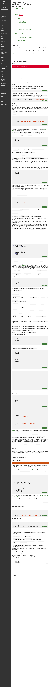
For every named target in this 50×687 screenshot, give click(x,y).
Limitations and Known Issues (22, 41)
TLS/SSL (2, 88)
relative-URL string (17, 149)
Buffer (2, 13)
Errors (2, 38)
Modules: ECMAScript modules (4, 55)
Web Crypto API (3, 102)
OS (1, 63)
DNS (2, 34)
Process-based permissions (19, 33)
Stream (2, 81)
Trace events (3, 89)
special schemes (24, 265)
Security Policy (33, 57)
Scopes (19, 25)
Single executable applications (3, 80)
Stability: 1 (14, 462)
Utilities (2, 96)
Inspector (2, 49)
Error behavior (21, 19)
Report (2, 77)
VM (1, 99)
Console (2, 25)
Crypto (2, 28)
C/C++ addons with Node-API (5, 17)
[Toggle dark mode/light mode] (48, 4)
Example (20, 26)
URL (1, 94)
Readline (2, 74)
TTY (1, 91)
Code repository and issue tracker (5, 110)
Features (19, 18)
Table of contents (15, 8)
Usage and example (4, 5)
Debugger (2, 30)
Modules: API (4, 58)
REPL (2, 76)
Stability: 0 (14, 66)
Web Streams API (4, 104)
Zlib (1, 107)
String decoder (3, 83)
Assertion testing (3, 7)
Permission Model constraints (22, 40)
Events (2, 39)
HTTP (2, 44)
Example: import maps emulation (24, 30)
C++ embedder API (4, 18)
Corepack (2, 26)
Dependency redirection (23, 22)
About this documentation (5, 3)
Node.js (3, 1)
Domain (2, 36)
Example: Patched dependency (24, 23)
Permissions (3, 68)
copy (44, 100)
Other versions (25, 8)
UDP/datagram (3, 93)
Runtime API (20, 36)
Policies (17, 15)
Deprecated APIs (3, 31)
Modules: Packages (4, 60)
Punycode (2, 71)
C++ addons (3, 14)
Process (2, 69)
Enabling (19, 17)
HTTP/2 (2, 46)
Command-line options (4, 23)
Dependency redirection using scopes (25, 29)
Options (30, 8)
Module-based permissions (19, 14)
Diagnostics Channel (4, 33)
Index (20, 8)
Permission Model (19, 34)
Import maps (14, 430)
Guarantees (19, 32)
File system (3, 41)
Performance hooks (4, 66)
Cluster (2, 22)
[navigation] (30, 26)
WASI (2, 101)
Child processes (3, 20)
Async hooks (3, 11)
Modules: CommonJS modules (4, 53)
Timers (2, 86)
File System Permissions (21, 39)
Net (1, 61)
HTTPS (2, 47)
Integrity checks (21, 21)
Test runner (3, 85)
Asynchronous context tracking (4, 9)
